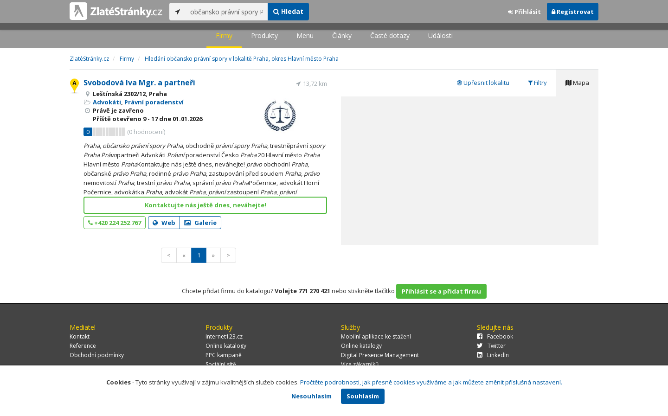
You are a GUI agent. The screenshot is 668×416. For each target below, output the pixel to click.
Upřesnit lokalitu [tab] (483, 82)
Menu (305, 35)
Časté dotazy (390, 35)
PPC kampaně (224, 355)
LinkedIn (493, 355)
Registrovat (573, 11)
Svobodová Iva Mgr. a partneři (139, 82)
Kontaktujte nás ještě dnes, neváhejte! (205, 205)
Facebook (495, 336)
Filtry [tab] (537, 82)
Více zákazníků (360, 364)
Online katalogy (226, 346)
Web (164, 222)
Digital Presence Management (380, 355)
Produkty (264, 35)
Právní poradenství (154, 102)
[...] (226, 11)
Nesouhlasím (311, 396)
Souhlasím (363, 396)
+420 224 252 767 (114, 222)
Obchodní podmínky (97, 355)
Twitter (491, 346)
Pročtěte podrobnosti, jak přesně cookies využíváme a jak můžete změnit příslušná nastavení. (431, 382)
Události (440, 35)
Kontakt (80, 336)
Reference (83, 346)
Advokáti (107, 102)
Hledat (288, 11)
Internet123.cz (224, 336)
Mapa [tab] (577, 82)
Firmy (224, 35)
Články (342, 35)
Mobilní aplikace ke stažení (376, 336)
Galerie (200, 222)
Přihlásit (524, 11)
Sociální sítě (221, 364)
